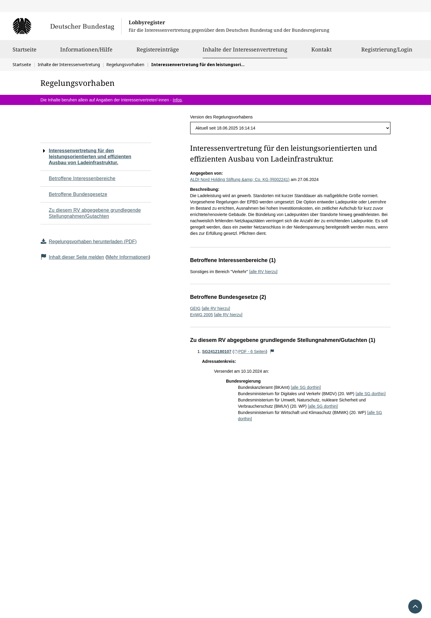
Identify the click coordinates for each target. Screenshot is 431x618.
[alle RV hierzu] (263, 271)
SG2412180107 (216, 351)
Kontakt (321, 52)
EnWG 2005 (201, 314)
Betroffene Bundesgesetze (78, 194)
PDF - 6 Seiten (250, 351)
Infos (177, 100)
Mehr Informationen (128, 257)
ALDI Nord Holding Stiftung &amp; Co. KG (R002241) (239, 179)
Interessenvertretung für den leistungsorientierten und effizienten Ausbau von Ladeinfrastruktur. (90, 156)
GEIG (195, 308)
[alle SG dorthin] (306, 387)
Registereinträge (157, 52)
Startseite (25, 52)
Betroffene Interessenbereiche (82, 178)
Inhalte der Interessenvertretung (245, 49)
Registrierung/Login (386, 52)
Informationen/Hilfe (86, 52)
